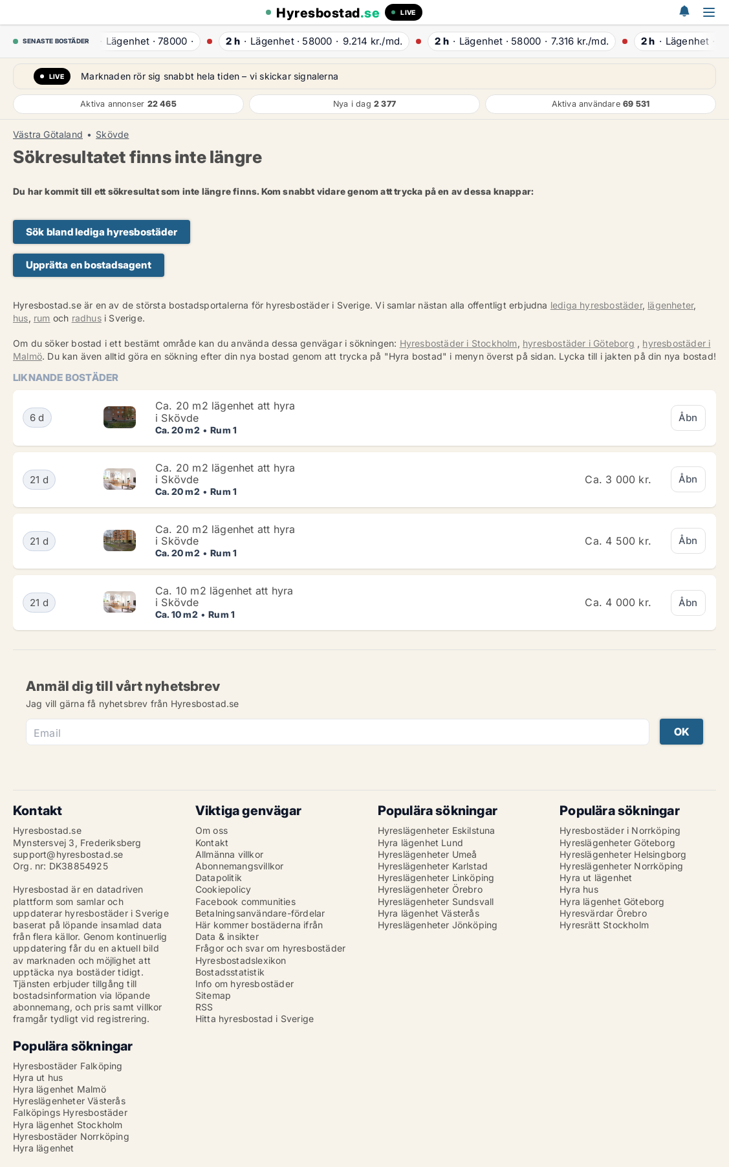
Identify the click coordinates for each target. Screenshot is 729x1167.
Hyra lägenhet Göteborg (612, 901)
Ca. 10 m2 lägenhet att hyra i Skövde (224, 596)
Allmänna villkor (229, 854)
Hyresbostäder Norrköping (71, 1136)
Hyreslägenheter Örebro (430, 889)
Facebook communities (245, 901)
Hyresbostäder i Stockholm (458, 343)
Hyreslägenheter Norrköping (621, 865)
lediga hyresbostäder (596, 305)
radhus (87, 317)
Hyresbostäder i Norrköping (620, 830)
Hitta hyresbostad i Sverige (254, 1018)
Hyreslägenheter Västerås (69, 1100)
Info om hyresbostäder (244, 983)
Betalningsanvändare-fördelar (260, 913)
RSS (204, 1006)
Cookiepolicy (223, 889)
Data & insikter (227, 936)
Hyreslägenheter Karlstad (433, 865)
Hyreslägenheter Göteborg (617, 842)
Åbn (688, 417)
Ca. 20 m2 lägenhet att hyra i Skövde (225, 411)
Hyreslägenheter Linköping (436, 877)
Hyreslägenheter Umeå (427, 854)
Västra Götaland (48, 134)
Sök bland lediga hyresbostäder (101, 232)
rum (42, 317)
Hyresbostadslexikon (241, 960)
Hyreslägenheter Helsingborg (623, 854)
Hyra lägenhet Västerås (428, 913)
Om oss (211, 830)
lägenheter (670, 305)
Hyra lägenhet (43, 1147)
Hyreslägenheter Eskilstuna (436, 830)
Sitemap (213, 995)
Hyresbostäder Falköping (68, 1065)
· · (143, 41)
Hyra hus (579, 889)
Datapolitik (218, 877)
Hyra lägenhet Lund (421, 842)
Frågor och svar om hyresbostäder (270, 948)
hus (20, 317)
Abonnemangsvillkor (239, 865)
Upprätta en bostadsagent (88, 265)
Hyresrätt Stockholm (604, 924)
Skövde (112, 134)
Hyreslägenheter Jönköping (438, 924)
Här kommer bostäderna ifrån (259, 924)
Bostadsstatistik (230, 971)
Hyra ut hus (38, 1077)
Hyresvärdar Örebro (603, 913)
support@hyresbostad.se (68, 854)
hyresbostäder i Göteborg (579, 343)
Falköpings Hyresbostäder (70, 1112)
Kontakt (211, 842)
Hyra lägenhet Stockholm (68, 1124)
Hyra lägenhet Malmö (59, 1089)
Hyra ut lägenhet (596, 877)
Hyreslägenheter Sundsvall (436, 901)
